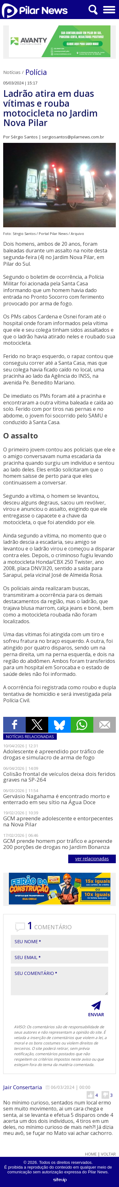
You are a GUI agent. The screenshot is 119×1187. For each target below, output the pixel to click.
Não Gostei (105, 1095)
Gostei (90, 1095)
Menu (108, 7)
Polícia (36, 72)
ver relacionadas (92, 859)
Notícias (12, 72)
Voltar (108, 1154)
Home (91, 1154)
